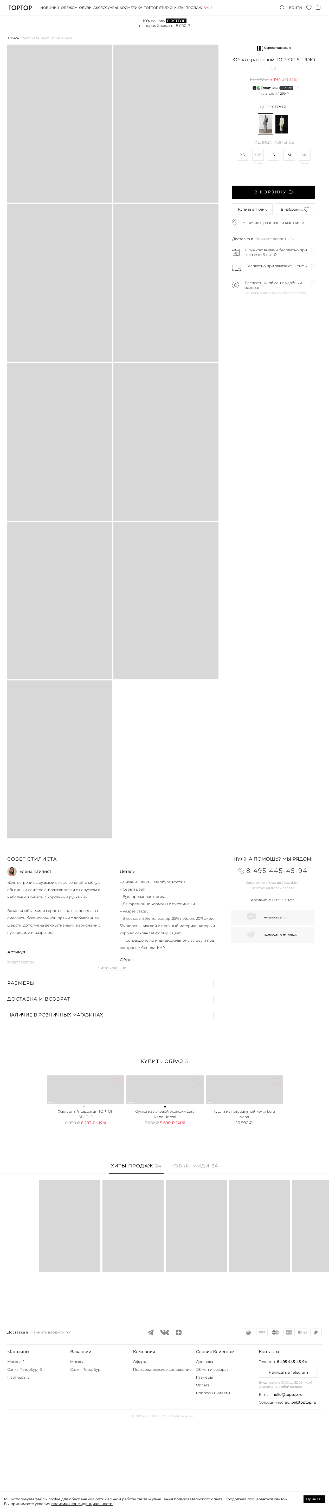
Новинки (49, 8)
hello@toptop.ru (288, 1481)
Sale (208, 8)
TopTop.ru (20, 7)
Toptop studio (158, 8)
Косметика (131, 8)
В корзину (273, 192)
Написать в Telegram (288, 1459)
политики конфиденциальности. (82, 1503)
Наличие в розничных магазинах (273, 222)
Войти (295, 8)
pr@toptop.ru (303, 1489)
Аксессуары (105, 8)
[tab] (165, 1064)
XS (242, 155)
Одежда (69, 8)
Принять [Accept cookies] (314, 1499)
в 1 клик (252, 209)
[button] (112, 859)
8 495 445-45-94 (292, 1448)
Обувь (85, 8)
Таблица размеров (273, 143)
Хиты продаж (188, 8)
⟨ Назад (13, 37)
